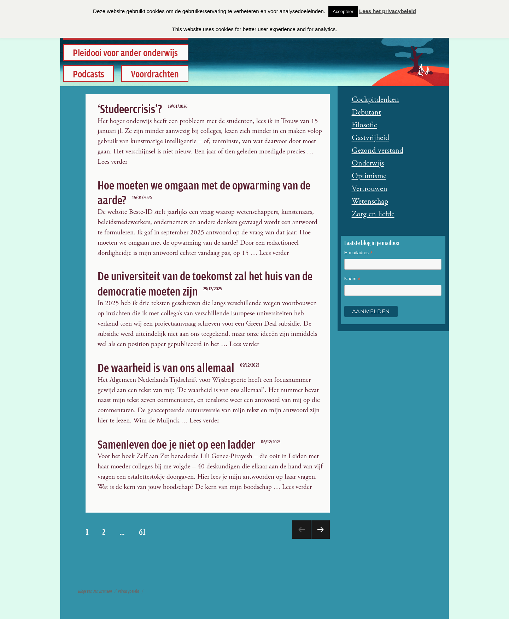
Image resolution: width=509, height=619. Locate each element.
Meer (319, 538)
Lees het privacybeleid (387, 11)
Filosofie (364, 125)
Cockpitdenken (375, 99)
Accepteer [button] (343, 11)
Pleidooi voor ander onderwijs (125, 52)
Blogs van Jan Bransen (95, 591)
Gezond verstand (377, 150)
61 (145, 531)
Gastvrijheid (370, 138)
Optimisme (369, 176)
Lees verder (112, 161)
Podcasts (88, 73)
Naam (352, 280)
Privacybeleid (128, 591)
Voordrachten (155, 73)
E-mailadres (358, 253)
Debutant (366, 112)
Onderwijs (368, 163)
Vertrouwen (369, 189)
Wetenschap (370, 201)
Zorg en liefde (373, 214)
